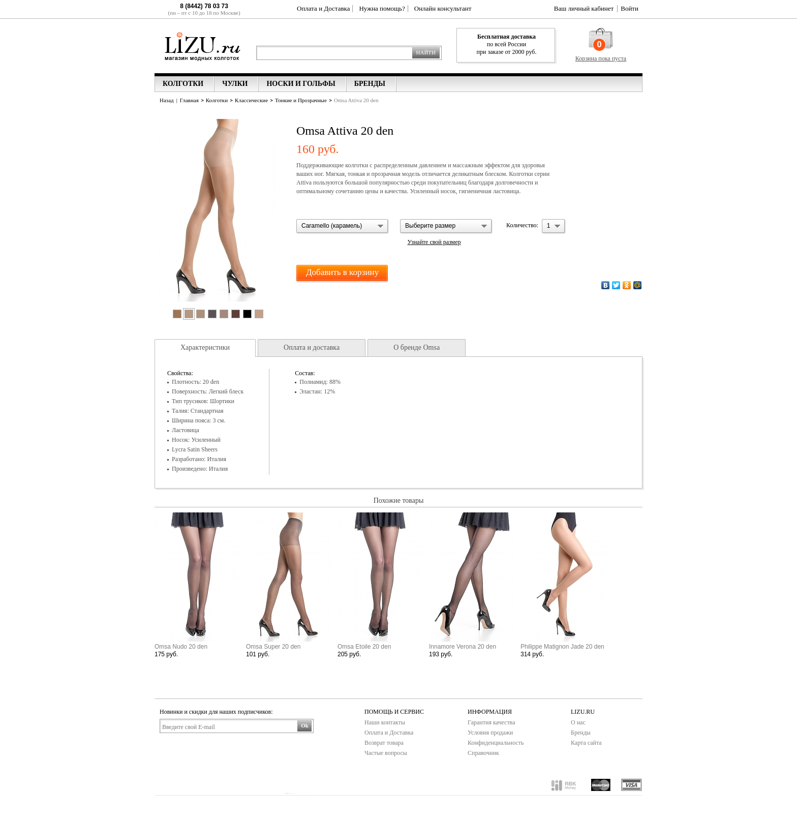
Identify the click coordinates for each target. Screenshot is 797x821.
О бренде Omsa (416, 347)
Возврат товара (384, 742)
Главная (189, 100)
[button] (342, 226)
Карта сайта (586, 742)
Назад (167, 100)
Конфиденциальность (496, 742)
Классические (251, 100)
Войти (629, 8)
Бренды (581, 732)
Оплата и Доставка (323, 8)
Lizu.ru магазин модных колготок (202, 45)
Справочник (483, 752)
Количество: (522, 225)
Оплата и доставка (312, 347)
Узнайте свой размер (434, 242)
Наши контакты (384, 722)
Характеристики (205, 347)
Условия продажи (490, 732)
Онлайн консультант (443, 8)
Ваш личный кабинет (584, 8)
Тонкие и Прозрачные (301, 100)
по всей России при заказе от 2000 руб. (507, 44)
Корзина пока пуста (600, 58)
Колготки (217, 100)
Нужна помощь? (382, 8)
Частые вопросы (385, 752)
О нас (578, 722)
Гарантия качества (491, 722)
